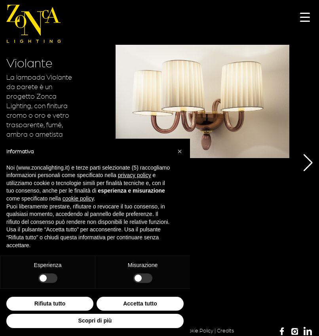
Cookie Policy (197, 331)
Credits (225, 331)
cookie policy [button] (78, 198)
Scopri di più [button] (95, 320)
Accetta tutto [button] (140, 303)
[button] (302, 162)
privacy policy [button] (134, 175)
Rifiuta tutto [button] (50, 303)
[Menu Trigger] (305, 17)
